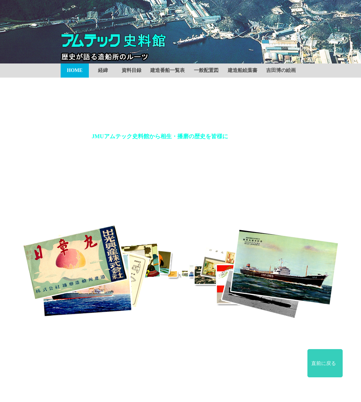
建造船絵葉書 (242, 70)
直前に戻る (323, 363)
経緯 (103, 70)
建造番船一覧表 (167, 70)
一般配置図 (206, 70)
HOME (74, 70)
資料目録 (131, 70)
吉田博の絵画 (281, 70)
